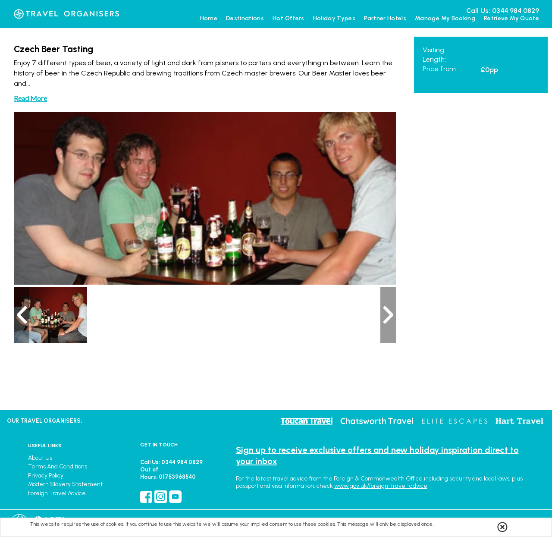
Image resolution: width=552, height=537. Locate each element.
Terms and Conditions (57, 466)
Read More (30, 98)
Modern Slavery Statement (65, 484)
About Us (40, 458)
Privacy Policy (45, 475)
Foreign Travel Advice (57, 493)
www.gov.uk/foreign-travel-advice (380, 486)
